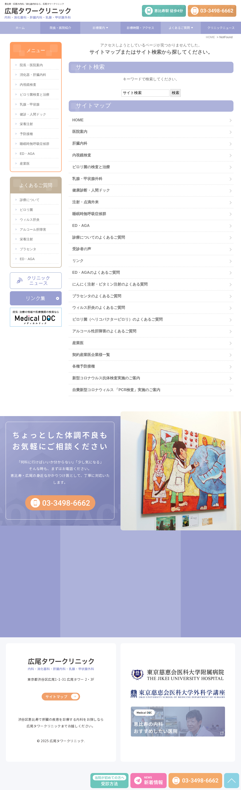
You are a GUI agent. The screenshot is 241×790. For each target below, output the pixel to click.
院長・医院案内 (31, 65)
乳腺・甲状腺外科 (87, 179)
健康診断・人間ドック (91, 190)
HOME (210, 37)
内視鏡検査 (81, 155)
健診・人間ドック (33, 114)
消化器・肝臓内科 (33, 75)
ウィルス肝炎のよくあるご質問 (98, 308)
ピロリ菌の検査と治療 (91, 167)
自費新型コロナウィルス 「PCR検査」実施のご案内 (116, 390)
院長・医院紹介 (60, 27)
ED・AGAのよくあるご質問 (96, 272)
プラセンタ (28, 249)
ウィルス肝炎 (30, 219)
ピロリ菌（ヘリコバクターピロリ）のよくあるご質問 (117, 319)
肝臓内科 (79, 143)
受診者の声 (81, 249)
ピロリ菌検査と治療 (34, 94)
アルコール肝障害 (33, 229)
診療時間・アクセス (140, 27)
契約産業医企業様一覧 (91, 355)
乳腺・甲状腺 (30, 104)
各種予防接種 (83, 366)
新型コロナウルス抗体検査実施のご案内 (106, 378)
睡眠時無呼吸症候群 (89, 214)
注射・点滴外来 (85, 202)
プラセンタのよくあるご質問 (96, 296)
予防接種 (26, 134)
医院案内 (79, 132)
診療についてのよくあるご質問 (98, 237)
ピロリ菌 (26, 210)
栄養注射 (26, 124)
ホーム (20, 27)
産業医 (78, 343)
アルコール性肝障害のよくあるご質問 (104, 331)
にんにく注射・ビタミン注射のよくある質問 (110, 284)
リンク (78, 261)
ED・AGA (81, 226)
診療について (30, 200)
